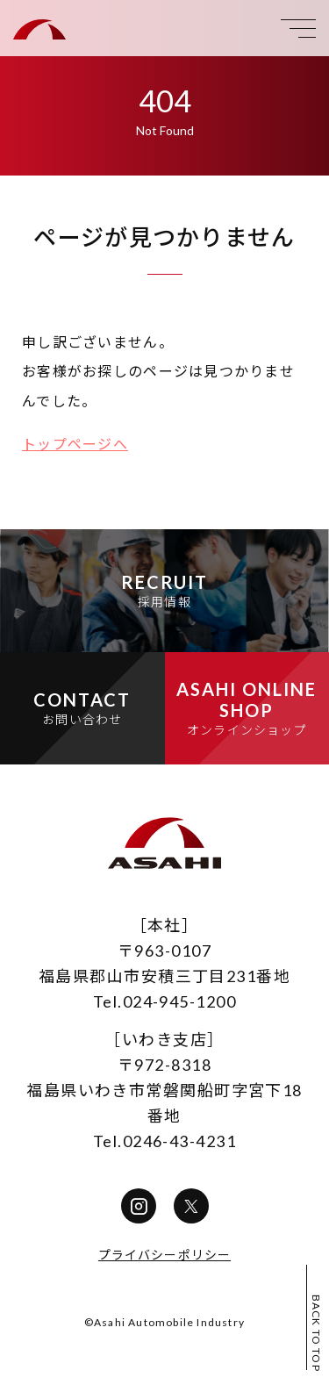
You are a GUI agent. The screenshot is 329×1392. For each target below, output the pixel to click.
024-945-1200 (179, 1001)
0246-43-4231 (179, 1141)
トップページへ (75, 443)
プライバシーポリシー (164, 1254)
